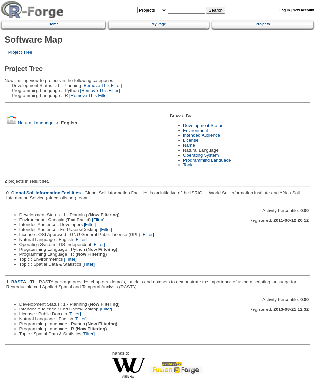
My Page (159, 24)
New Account (303, 10)
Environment (195, 130)
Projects (263, 24)
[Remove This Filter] (101, 85)
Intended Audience (201, 135)
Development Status (203, 125)
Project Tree (20, 52)
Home (53, 24)
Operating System (201, 155)
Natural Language (35, 122)
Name (189, 145)
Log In (284, 10)
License (191, 140)
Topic (188, 164)
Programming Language (207, 160)
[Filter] (98, 219)
